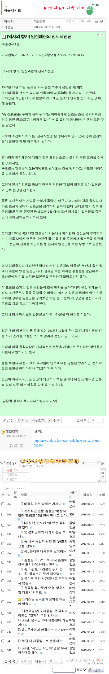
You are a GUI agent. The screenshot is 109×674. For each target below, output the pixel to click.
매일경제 (40, 21)
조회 (102, 495)
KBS (72, 613)
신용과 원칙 (72, 601)
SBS (71, 514)
